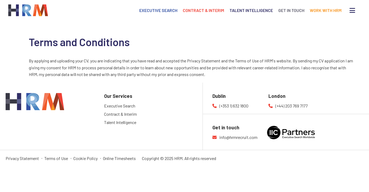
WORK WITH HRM (326, 10)
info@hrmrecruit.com (238, 137)
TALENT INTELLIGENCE (251, 10)
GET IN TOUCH (291, 10)
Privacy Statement (22, 158)
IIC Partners (300, 136)
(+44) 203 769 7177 (291, 105)
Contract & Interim (120, 114)
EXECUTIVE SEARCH (158, 10)
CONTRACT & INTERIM (203, 10)
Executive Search (119, 105)
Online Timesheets (119, 158)
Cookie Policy (85, 158)
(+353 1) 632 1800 (233, 105)
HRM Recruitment (21, 96)
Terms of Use (56, 158)
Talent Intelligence (120, 122)
